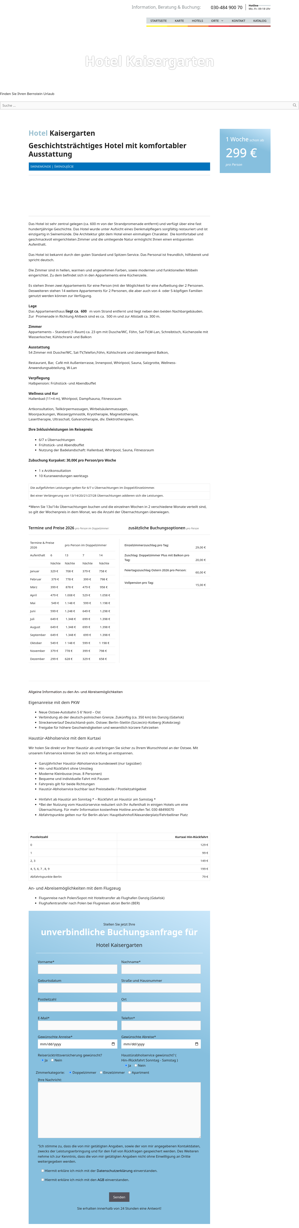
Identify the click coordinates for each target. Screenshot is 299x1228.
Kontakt (238, 21)
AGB (100, 1179)
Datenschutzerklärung (115, 1170)
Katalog (260, 21)
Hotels (197, 21)
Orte (219, 21)
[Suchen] (295, 105)
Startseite (158, 21)
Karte (179, 21)
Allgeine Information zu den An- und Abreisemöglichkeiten (76, 691)
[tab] (119, 691)
